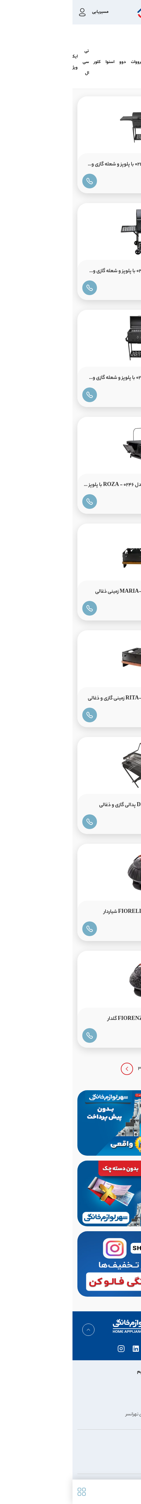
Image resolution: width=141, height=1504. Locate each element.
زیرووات (65, 62)
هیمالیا (116, 62)
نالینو (131, 62)
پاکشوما (98, 62)
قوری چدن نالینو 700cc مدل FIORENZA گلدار (83, 1019)
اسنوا (37, 62)
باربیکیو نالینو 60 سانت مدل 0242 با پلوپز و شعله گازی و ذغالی (75, 379)
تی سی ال (13, 62)
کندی (81, 62)
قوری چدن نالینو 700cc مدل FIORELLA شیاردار (81, 912)
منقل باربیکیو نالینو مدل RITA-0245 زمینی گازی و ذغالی (73, 699)
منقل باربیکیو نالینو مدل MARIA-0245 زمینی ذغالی (77, 592)
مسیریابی (28, 12)
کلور (24, 62)
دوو (50, 62)
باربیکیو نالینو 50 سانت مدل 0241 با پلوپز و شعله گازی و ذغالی (75, 272)
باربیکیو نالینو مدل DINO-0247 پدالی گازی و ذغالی (79, 805)
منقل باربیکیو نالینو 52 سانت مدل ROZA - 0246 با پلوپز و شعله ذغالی (72, 486)
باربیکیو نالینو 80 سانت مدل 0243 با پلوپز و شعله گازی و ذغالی (75, 166)
